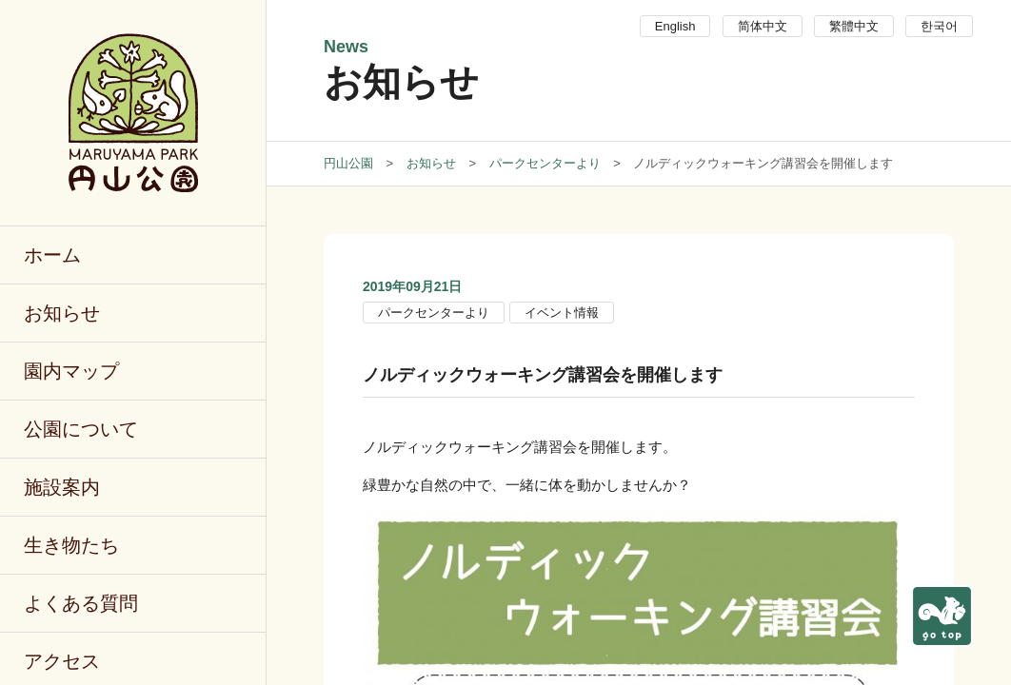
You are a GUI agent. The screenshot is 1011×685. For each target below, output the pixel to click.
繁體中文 (854, 26)
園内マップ (71, 371)
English (675, 26)
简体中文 (762, 26)
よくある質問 (81, 603)
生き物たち (71, 545)
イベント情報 (562, 312)
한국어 (939, 26)
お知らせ (62, 313)
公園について (81, 429)
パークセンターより (433, 312)
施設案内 (62, 487)
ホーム (52, 255)
